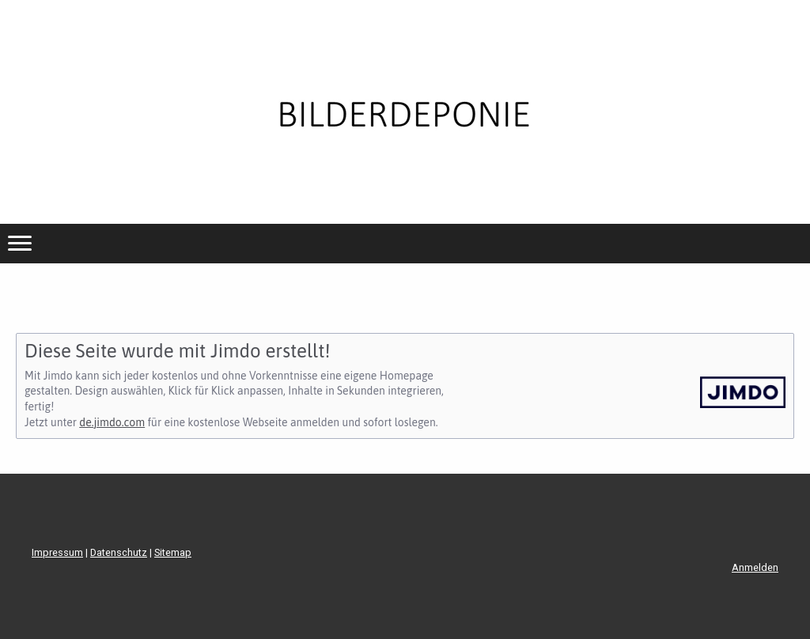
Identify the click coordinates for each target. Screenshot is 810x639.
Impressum (57, 552)
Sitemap (172, 552)
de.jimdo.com (112, 422)
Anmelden (755, 567)
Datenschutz (118, 552)
